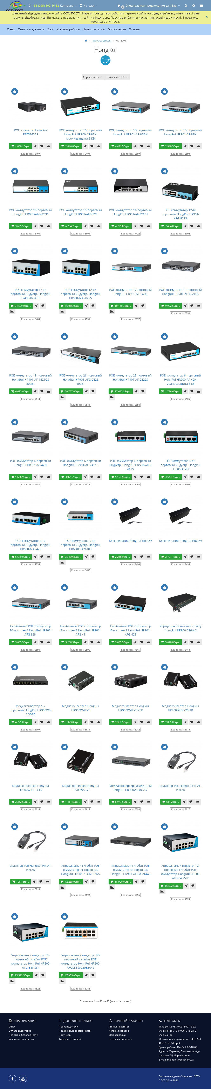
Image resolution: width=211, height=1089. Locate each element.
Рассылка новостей (120, 1039)
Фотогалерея (117, 29)
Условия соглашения (21, 1039)
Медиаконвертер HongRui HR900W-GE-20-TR (180, 708)
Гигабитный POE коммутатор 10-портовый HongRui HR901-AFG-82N (31, 630)
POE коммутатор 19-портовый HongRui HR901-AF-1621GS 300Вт (30, 379)
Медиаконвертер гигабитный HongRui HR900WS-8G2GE (130, 788)
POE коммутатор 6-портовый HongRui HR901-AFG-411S (80, 463)
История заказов (119, 1030)
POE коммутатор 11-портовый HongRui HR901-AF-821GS (130, 212)
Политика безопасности (23, 1035)
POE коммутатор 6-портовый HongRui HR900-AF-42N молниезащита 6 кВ (180, 379)
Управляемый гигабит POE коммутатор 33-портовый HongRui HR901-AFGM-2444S (130, 870)
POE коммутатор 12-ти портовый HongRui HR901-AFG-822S (180, 214)
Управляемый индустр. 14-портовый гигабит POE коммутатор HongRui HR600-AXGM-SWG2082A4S (81, 961)
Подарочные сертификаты (75, 1030)
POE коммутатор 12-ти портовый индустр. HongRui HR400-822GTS (30, 294)
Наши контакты (94, 29)
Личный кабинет (119, 1026)
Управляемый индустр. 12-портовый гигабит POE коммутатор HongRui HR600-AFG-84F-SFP (180, 872)
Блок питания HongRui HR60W (180, 541)
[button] (148, 5)
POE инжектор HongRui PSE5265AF (30, 132)
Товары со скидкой (70, 1039)
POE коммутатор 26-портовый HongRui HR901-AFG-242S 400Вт (80, 379)
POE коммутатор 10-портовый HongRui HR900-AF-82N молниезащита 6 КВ (80, 134)
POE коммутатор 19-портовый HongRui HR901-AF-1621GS (180, 292)
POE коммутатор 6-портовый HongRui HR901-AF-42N (30, 463)
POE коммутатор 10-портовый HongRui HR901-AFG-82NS (30, 212)
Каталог (88, 5)
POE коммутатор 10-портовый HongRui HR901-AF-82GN (130, 132)
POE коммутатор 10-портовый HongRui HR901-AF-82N (180, 132)
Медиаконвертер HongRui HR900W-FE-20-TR (130, 708)
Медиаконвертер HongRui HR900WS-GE (80, 788)
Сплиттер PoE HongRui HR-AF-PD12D (180, 788)
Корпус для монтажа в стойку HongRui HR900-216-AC (180, 628)
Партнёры (65, 1035)
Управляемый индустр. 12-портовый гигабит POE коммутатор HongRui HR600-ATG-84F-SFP (30, 961)
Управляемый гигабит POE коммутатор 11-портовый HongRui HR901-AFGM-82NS (80, 870)
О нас (11, 29)
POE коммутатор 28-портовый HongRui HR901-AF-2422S (130, 377)
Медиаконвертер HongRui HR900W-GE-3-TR (30, 788)
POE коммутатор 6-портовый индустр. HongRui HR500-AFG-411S (130, 465)
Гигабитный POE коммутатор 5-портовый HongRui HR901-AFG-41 (80, 630)
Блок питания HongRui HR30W (130, 541)
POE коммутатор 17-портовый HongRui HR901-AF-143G (130, 292)
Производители (101, 40)
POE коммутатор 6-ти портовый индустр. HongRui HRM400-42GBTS (81, 545)
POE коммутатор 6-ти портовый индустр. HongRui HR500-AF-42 (180, 465)
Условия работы (68, 29)
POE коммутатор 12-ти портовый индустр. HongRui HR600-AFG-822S (81, 294)
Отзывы (134, 29)
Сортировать (93, 77)
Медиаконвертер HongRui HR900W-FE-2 (80, 708)
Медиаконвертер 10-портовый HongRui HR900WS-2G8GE (31, 710)
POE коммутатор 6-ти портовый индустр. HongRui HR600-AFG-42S (30, 545)
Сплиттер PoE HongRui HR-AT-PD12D (30, 868)
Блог (50, 29)
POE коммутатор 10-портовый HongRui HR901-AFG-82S (80, 212)
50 (117, 77)
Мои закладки (117, 1035)
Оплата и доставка (31, 29)
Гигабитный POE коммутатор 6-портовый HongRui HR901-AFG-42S (130, 630)
